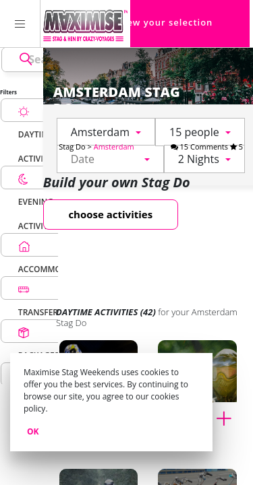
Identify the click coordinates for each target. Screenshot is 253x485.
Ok (33, 431)
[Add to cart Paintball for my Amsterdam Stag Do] (229, 417)
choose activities (110, 214)
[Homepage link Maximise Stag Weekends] (85, 23)
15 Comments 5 (207, 146)
